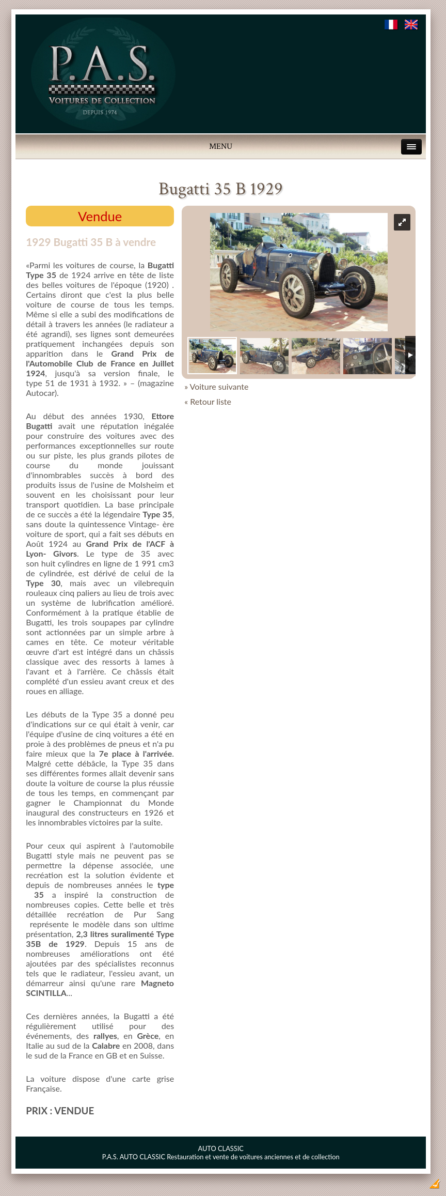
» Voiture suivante (216, 386)
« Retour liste (207, 401)
